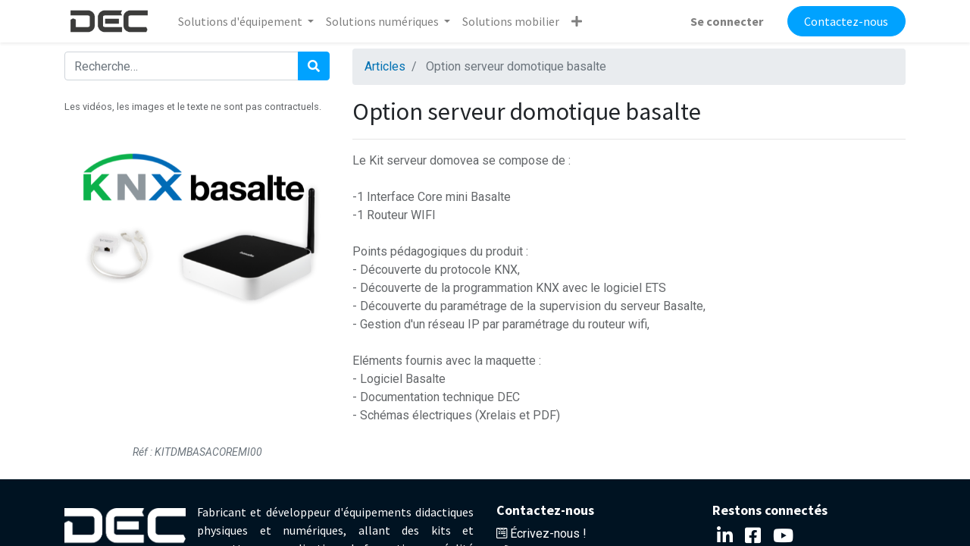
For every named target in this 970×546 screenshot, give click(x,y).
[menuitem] (510, 21)
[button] (576, 21)
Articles (385, 66)
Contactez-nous (846, 21)
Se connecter (726, 21)
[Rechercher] (314, 66)
